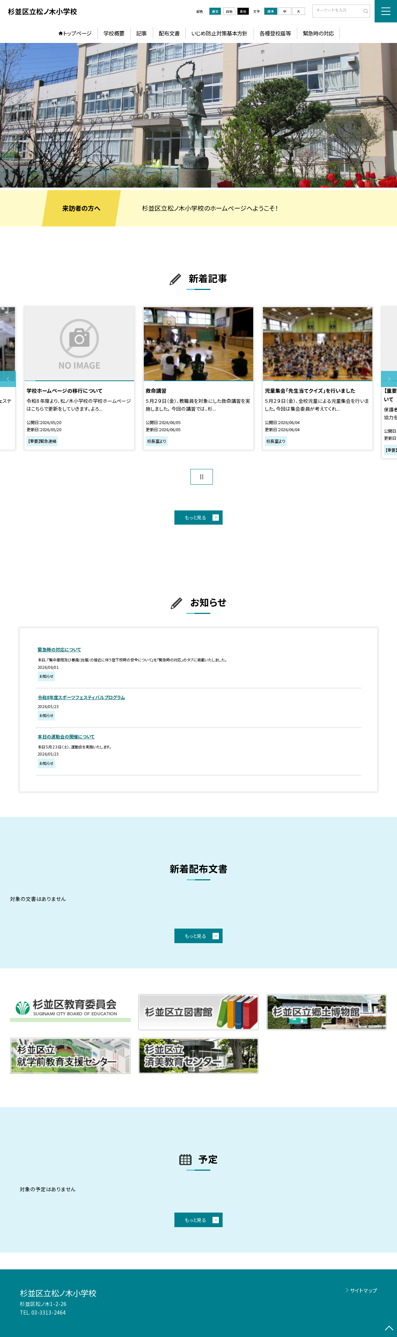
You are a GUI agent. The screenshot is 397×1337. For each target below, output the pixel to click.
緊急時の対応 (318, 33)
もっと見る (195, 517)
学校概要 (113, 33)
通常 (215, 11)
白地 (229, 11)
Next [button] (389, 379)
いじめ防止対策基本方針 (219, 33)
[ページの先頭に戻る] (389, 1329)
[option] (198, 115)
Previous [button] (8, 379)
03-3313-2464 (48, 1312)
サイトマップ (363, 1290)
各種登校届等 (275, 33)
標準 (270, 11)
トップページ (77, 33)
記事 (141, 33)
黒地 (243, 11)
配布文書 (169, 33)
